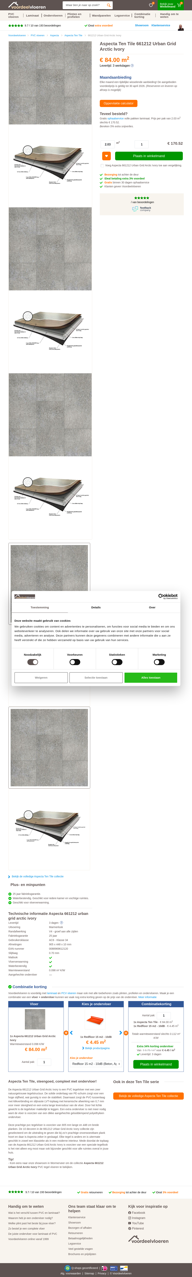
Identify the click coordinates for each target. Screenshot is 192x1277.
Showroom (74, 1222)
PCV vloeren (68, 993)
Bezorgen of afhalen (80, 1227)
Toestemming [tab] (40, 607)
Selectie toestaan (96, 677)
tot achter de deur (121, 174)
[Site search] (84, 5)
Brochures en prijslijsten (82, 1254)
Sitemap (89, 1273)
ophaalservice (115, 118)
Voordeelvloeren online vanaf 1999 (28, 1239)
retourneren (92, 1192)
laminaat (52, 993)
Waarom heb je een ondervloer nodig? (30, 1218)
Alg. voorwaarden (70, 1273)
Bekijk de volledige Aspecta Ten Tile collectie (38, 876)
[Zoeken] (109, 5)
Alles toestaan (150, 677)
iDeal (100, 25)
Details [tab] (96, 607)
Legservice (74, 1243)
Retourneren (75, 1233)
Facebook (136, 1212)
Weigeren (41, 677)
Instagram (136, 1218)
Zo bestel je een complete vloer (26, 1228)
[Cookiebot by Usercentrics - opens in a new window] (161, 596)
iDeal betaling (124, 178)
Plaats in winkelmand (149, 156)
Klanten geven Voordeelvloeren (123, 186)
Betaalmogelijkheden (80, 1238)
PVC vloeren (13, 15)
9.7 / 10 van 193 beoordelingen (42, 25)
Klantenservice (77, 1217)
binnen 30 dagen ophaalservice (126, 182)
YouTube (136, 1223)
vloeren (127, 1273)
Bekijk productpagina (97, 1048)
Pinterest (136, 1228)
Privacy (102, 1273)
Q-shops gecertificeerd (85, 1267)
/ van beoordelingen (142, 202)
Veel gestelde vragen (80, 1248)
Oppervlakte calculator (119, 103)
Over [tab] (152, 607)
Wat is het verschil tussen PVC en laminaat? (34, 1212)
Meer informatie (147, 997)
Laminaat (32, 15)
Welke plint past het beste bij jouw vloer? (32, 1223)
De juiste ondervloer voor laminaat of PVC (32, 1233)
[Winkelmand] (171, 5)
